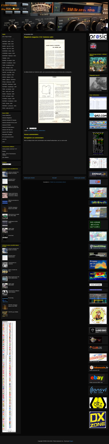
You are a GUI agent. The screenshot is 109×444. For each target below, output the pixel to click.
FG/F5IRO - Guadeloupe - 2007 (9, 86)
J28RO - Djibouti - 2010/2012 (8, 79)
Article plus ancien (79, 178)
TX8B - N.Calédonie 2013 (8, 65)
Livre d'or (4, 139)
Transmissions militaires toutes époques (13, 291)
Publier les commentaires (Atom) (58, 182)
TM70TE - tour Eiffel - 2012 (8, 72)
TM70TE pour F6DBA (13, 312)
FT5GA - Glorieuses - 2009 (8, 82)
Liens (3, 141)
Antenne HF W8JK (6, 125)
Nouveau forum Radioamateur (11, 180)
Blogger (71, 441)
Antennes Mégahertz (7, 117)
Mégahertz (35, 130)
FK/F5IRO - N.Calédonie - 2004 (9, 101)
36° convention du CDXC (8, 137)
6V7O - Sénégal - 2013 (7, 67)
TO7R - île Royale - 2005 (8, 96)
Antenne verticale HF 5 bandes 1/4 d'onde (13, 173)
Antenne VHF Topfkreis (7, 132)
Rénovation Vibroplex (7, 134)
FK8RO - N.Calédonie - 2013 (8, 62)
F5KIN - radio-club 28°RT (8, 108)
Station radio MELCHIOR (11, 229)
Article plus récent (29, 178)
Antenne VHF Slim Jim (7, 129)
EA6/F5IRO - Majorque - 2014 (9, 55)
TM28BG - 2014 (6, 58)
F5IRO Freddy (9, 5)
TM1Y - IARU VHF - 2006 (8, 91)
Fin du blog (10, 297)
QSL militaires (5, 157)
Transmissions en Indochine (12, 263)
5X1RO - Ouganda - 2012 (8, 74)
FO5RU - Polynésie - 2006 (8, 93)
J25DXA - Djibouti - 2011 (7, 77)
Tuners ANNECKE (6, 115)
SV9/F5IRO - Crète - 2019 (8, 51)
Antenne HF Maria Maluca (8, 127)
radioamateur (42, 130)
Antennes (30, 130)
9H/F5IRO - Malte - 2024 (7, 41)
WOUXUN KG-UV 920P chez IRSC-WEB (13, 215)
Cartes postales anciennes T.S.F (9, 149)
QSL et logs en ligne (6, 36)
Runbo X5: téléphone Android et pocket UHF (13, 187)
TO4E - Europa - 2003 (7, 103)
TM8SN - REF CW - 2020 (8, 48)
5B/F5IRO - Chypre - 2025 (8, 39)
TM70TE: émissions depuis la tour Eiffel (12, 208)
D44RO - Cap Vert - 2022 (8, 46)
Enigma (4, 151)
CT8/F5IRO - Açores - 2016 (8, 53)
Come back (11, 235)
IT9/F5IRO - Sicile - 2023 (8, 43)
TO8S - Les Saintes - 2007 (8, 89)
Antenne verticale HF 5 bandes (9, 120)
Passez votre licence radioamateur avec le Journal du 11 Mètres (13, 194)
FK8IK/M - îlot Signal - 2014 (8, 60)
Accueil (54, 178)
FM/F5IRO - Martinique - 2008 (9, 84)
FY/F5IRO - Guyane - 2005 (8, 98)
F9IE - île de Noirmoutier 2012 (9, 70)
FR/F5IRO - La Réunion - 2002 (9, 105)
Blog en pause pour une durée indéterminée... (13, 277)
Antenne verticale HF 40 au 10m (9, 122)
